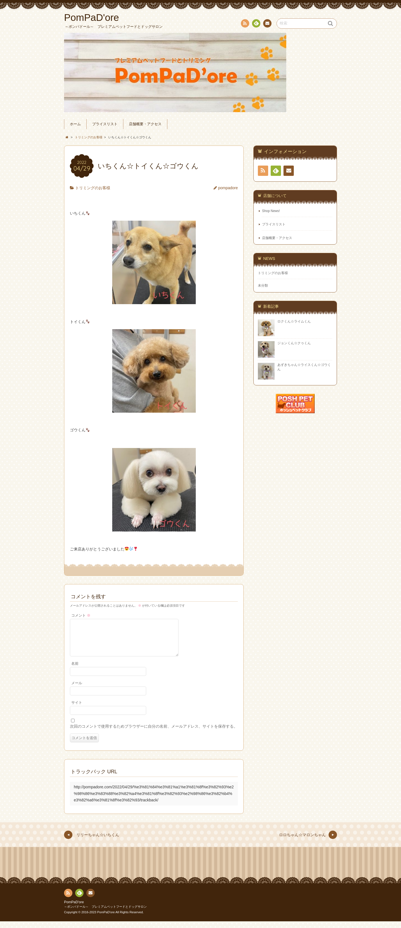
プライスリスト (105, 124)
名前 (75, 670)
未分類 (263, 285)
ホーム (75, 124)
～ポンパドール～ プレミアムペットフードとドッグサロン (105, 913)
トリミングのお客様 (92, 188)
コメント (81, 615)
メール (76, 690)
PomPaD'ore (74, 909)
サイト (76, 709)
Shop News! (271, 211)
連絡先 (267, 24)
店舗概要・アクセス (145, 124)
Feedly (256, 24)
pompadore (228, 188)
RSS (244, 24)
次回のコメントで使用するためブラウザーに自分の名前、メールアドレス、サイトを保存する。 (154, 733)
